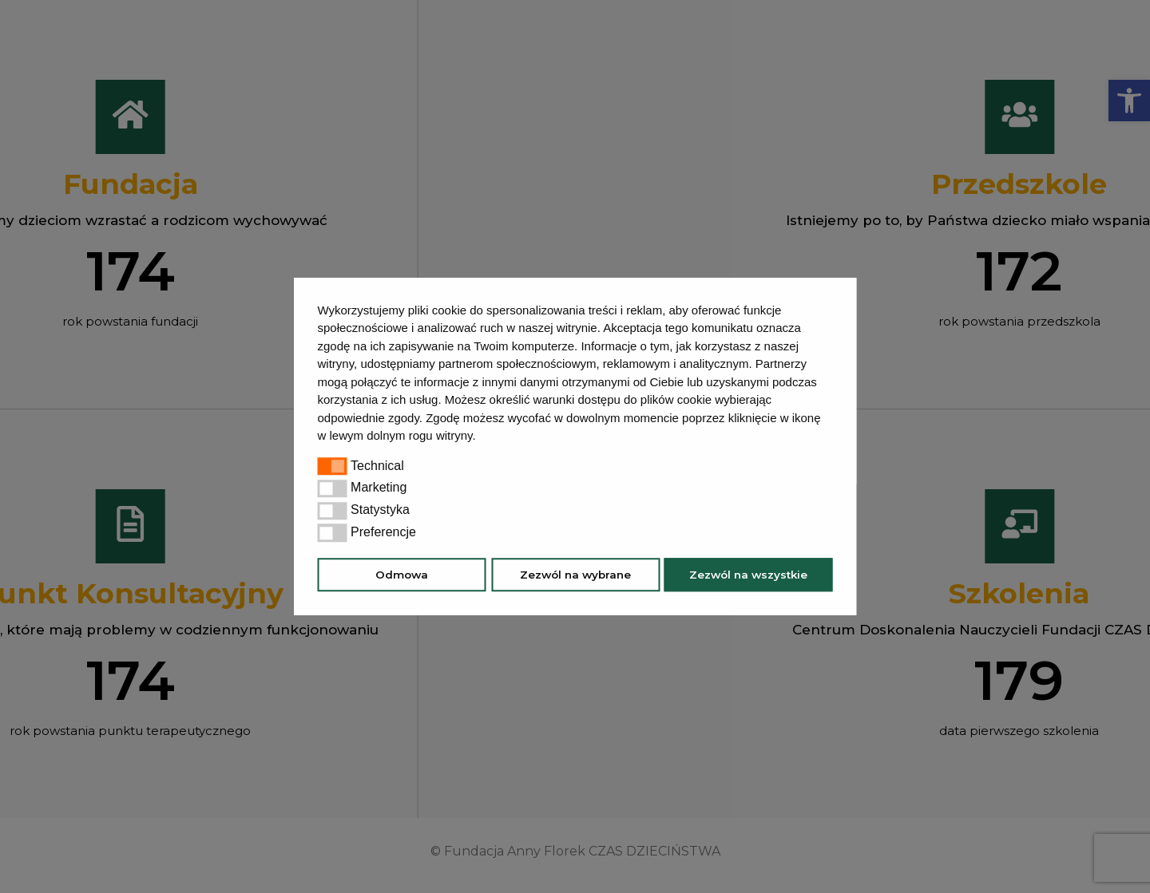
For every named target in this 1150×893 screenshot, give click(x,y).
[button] (481, 437)
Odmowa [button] (401, 574)
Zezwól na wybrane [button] (575, 574)
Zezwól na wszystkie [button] (748, 574)
